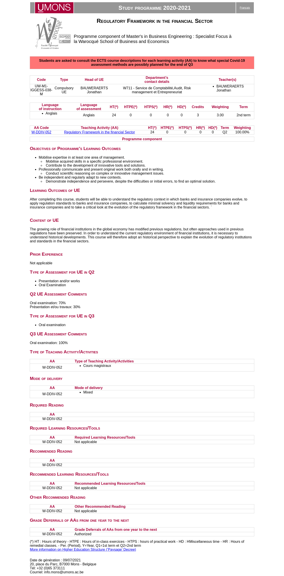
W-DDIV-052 (41, 132)
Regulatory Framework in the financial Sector (99, 132)
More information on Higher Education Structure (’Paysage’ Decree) (83, 549)
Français (245, 7)
